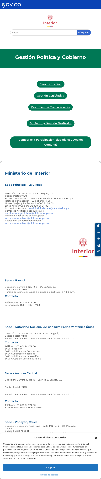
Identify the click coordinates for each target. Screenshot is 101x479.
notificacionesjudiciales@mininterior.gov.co (29, 213)
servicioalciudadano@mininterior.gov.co (50, 208)
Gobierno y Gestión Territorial (51, 123)
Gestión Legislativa (50, 95)
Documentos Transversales (50, 107)
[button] (96, 437)
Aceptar (50, 467)
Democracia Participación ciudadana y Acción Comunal (50, 142)
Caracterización (51, 84)
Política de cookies (49, 475)
